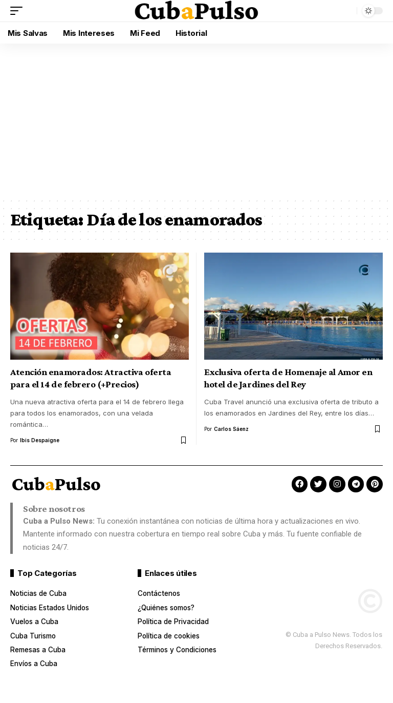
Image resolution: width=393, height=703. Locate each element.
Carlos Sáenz (231, 429)
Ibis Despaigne (39, 440)
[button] (19, 11)
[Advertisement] (196, 120)
